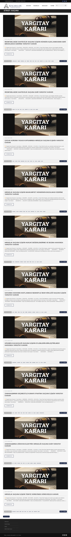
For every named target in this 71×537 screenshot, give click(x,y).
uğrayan (31, 463)
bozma (13, 261)
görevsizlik (14, 511)
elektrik (15, 463)
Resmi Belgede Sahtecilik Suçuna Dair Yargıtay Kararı (29, 92)
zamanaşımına (39, 463)
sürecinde (35, 511)
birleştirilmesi (14, 362)
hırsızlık (16, 161)
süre (32, 511)
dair (16, 109)
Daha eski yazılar (6, 516)
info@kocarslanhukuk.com (8, 1)
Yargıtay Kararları (8, 109)
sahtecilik (26, 109)
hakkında (21, 261)
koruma (31, 161)
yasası (42, 161)
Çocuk (13, 161)
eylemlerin (18, 362)
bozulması (13, 211)
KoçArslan (36, 5)
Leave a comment (63, 109)
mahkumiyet (32, 211)
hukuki (28, 261)
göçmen (24, 362)
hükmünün (20, 211)
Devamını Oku (9, 102)
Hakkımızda (7, 521)
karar (18, 109)
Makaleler (45, 5)
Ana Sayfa (28, 5)
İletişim (52, 5)
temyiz (38, 511)
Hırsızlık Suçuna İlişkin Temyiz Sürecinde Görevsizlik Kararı (31, 494)
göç (21, 362)
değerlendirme (17, 261)
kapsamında (22, 161)
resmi (23, 109)
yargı (34, 109)
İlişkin (19, 161)
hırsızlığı (18, 463)
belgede (13, 109)
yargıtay (37, 109)
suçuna (31, 109)
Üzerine (41, 211)
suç (29, 109)
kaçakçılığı (33, 362)
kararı (21, 109)
